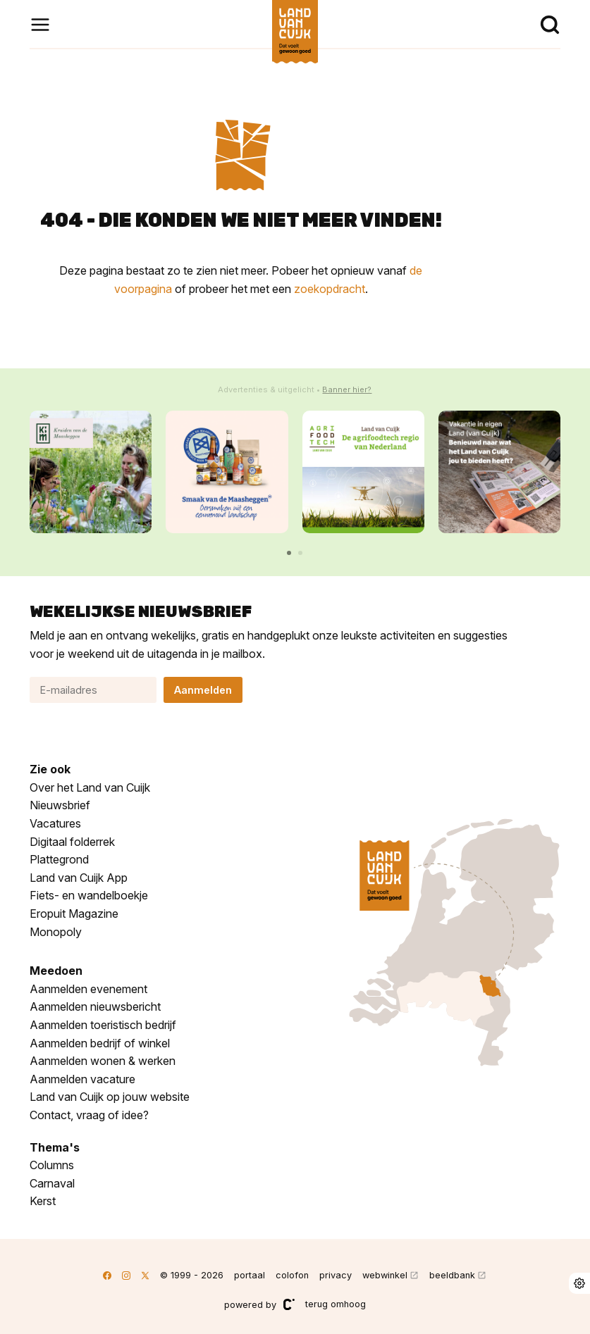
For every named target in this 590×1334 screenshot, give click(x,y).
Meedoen (56, 971)
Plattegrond (59, 859)
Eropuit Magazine (74, 913)
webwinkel (384, 1275)
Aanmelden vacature (82, 1079)
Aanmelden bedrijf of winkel (100, 1043)
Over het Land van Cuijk (90, 787)
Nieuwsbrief (60, 805)
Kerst (43, 1201)
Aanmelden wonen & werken (103, 1061)
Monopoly (56, 932)
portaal (249, 1275)
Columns (52, 1165)
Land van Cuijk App (79, 878)
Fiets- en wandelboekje (89, 895)
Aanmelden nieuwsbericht (95, 1006)
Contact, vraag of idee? (89, 1115)
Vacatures (55, 823)
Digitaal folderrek (72, 842)
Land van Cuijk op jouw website (110, 1097)
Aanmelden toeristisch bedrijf (103, 1025)
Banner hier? (346, 389)
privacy (335, 1275)
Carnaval (52, 1183)
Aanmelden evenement (88, 989)
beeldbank (452, 1275)
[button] (289, 553)
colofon (292, 1275)
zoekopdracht (329, 289)
